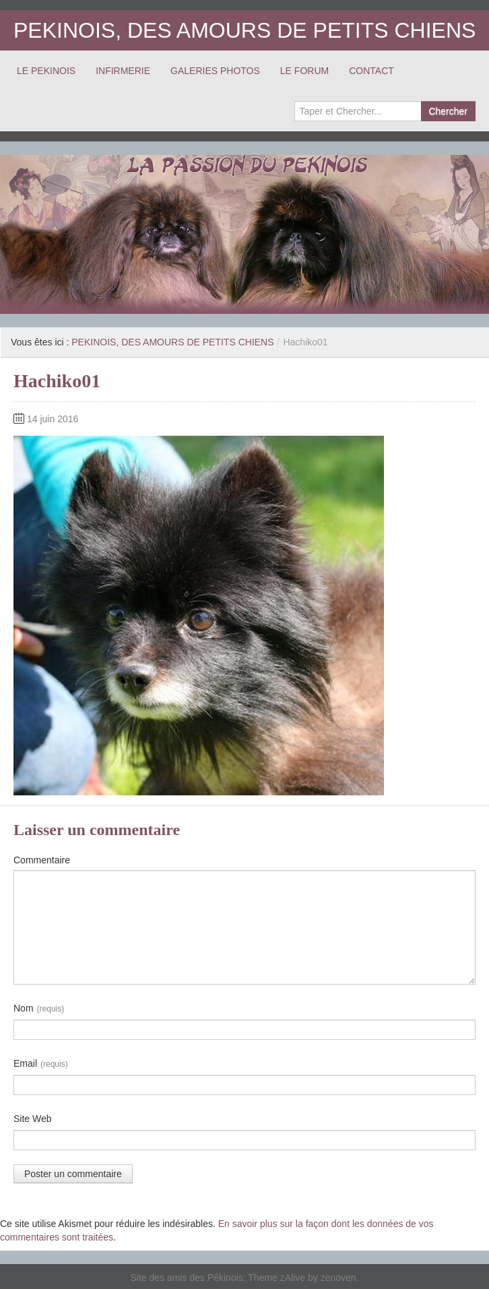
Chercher (447, 111)
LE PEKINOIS (46, 70)
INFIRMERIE (123, 70)
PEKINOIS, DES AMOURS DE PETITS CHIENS (244, 30)
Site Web (32, 1118)
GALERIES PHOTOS (215, 70)
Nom (38, 1009)
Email (40, 1064)
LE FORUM (304, 70)
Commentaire (41, 860)
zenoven (338, 1277)
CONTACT (371, 70)
